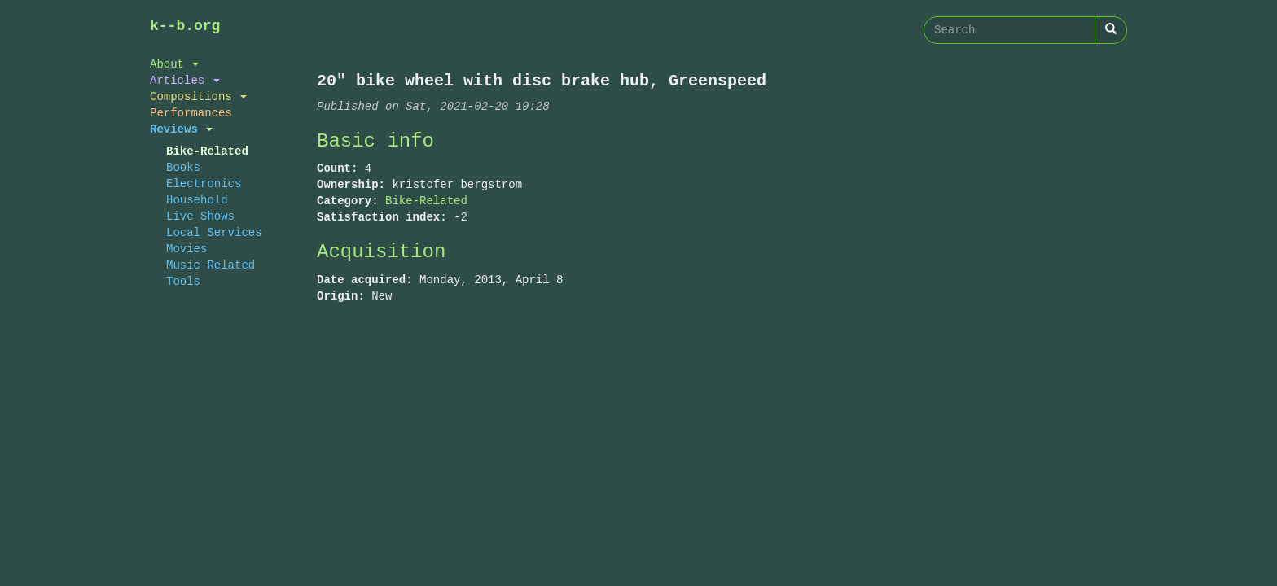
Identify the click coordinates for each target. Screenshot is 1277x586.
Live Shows (200, 216)
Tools (183, 281)
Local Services (214, 232)
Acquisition (381, 251)
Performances (191, 112)
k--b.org (185, 26)
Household (197, 200)
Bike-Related (207, 151)
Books (183, 167)
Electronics (203, 183)
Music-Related (210, 265)
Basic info (375, 141)
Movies (186, 248)
